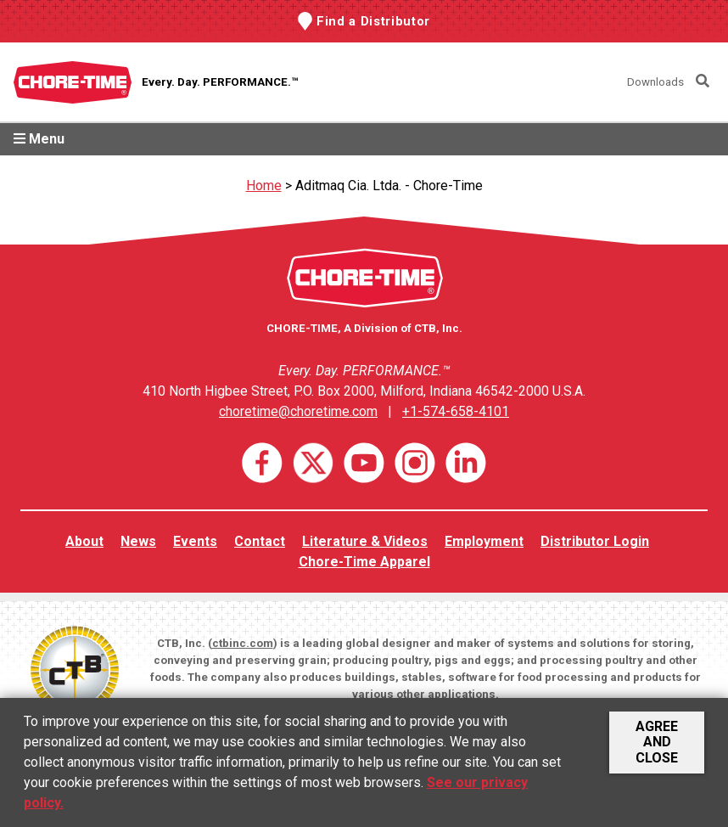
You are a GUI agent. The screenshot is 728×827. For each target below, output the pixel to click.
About (84, 541)
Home (264, 185)
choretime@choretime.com (298, 411)
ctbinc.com (242, 643)
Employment (484, 541)
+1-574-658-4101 (455, 411)
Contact (259, 541)
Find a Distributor (373, 21)
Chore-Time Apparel (364, 562)
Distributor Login (594, 541)
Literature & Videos (365, 541)
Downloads (655, 82)
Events (195, 541)
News (138, 541)
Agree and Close (657, 742)
